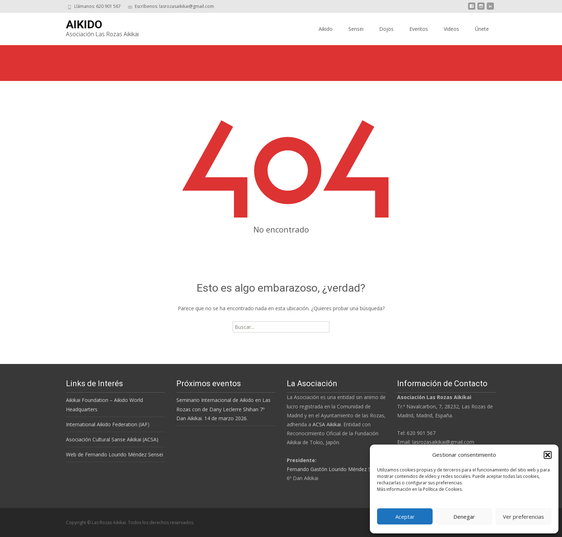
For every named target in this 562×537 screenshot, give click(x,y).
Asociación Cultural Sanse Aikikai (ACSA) (112, 439)
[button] (547, 455)
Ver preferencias (523, 516)
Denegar (464, 516)
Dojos (386, 28)
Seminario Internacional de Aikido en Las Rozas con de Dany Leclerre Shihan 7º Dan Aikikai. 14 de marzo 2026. (223, 409)
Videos (451, 28)
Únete (482, 28)
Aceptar (405, 516)
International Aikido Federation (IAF (107, 424)
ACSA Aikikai (327, 424)
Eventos (418, 28)
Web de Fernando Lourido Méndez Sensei (114, 454)
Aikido (326, 28)
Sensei (355, 28)
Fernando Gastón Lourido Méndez (327, 469)
